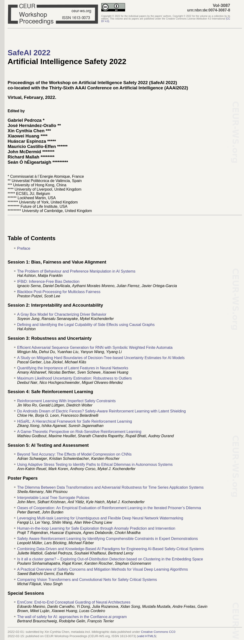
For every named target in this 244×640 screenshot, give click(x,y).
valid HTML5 (147, 636)
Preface (23, 248)
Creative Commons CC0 (158, 632)
